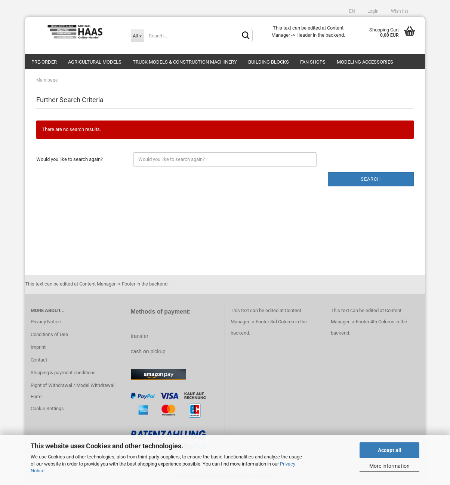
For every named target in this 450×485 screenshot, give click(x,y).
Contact (39, 360)
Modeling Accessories (365, 62)
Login (372, 11)
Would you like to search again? (69, 159)
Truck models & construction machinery (185, 62)
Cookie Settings (47, 408)
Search (371, 179)
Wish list (399, 11)
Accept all (389, 450)
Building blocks (268, 62)
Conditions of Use (49, 334)
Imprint (38, 347)
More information (389, 466)
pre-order (44, 62)
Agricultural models (94, 62)
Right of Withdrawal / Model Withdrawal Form (72, 390)
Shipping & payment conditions (63, 372)
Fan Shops (313, 62)
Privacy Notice (46, 321)
